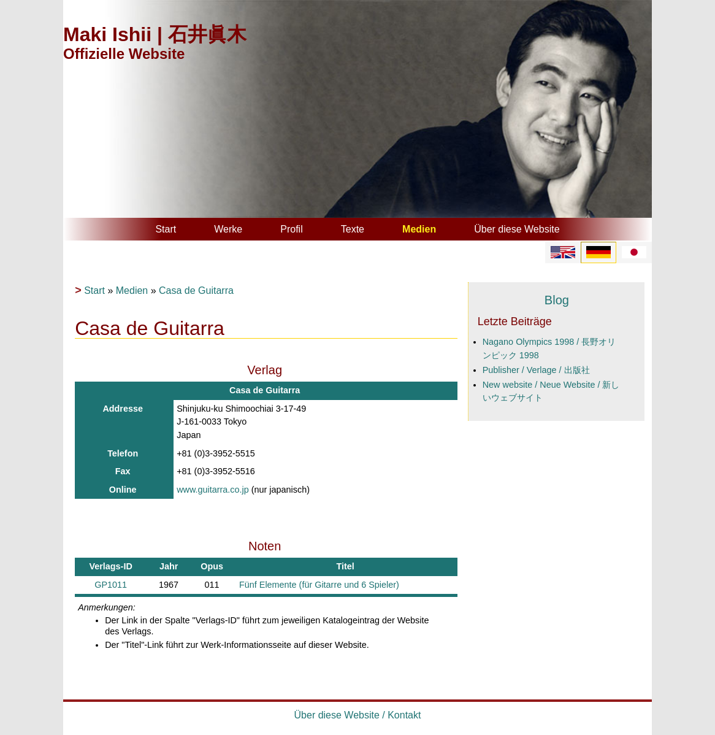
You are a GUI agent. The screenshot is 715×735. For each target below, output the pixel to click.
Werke (228, 229)
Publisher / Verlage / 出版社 (536, 370)
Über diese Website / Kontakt (357, 715)
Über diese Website (516, 229)
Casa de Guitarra (196, 290)
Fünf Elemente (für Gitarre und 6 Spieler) (319, 585)
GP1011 (110, 585)
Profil (291, 229)
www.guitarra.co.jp (213, 489)
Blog (557, 300)
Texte (352, 229)
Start (165, 229)
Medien (419, 229)
